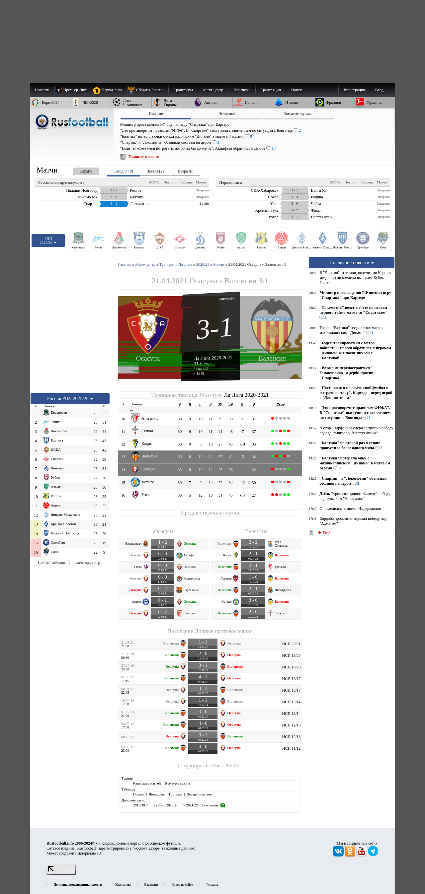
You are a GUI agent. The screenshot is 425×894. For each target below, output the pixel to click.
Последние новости (351, 262)
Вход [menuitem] (379, 90)
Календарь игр (87, 562)
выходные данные (179, 848)
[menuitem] (148, 90)
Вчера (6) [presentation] (185, 171)
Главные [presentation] (156, 113)
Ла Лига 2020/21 (223, 765)
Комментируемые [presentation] (298, 113)
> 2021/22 (190, 805)
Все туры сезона (177, 783)
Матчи (201, 182)
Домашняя (157, 794)
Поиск (296, 90)
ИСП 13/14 (291, 702)
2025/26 (154, 182)
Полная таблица (51, 562)
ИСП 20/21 (291, 644)
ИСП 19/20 (291, 655)
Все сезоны (213, 805)
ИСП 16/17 (291, 678)
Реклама (212, 884)
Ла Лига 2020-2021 (213, 358)
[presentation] (79, 170)
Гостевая (175, 794)
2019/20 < (141, 805)
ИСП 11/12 (291, 748)
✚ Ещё (323, 532)
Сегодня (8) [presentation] (123, 171)
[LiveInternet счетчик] (61, 873)
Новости (170, 182)
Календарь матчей (147, 783)
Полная (138, 794)
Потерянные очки (200, 794)
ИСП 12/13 (291, 725)
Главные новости (143, 156)
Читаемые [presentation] (226, 113)
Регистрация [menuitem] (354, 90)
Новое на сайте (182, 884)
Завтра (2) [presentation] (155, 171)
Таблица (186, 182)
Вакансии (151, 884)
